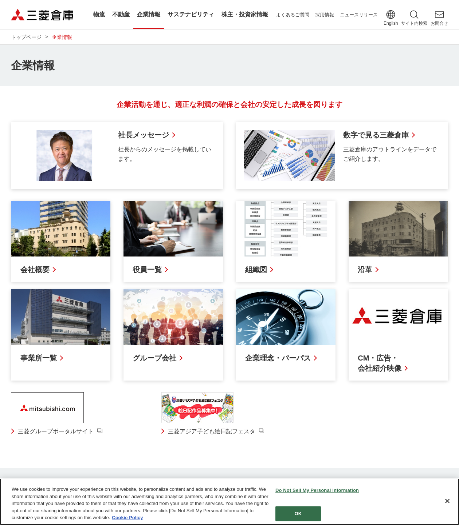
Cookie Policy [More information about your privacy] (127, 518)
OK (298, 514)
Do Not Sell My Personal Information (317, 490)
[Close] (447, 501)
